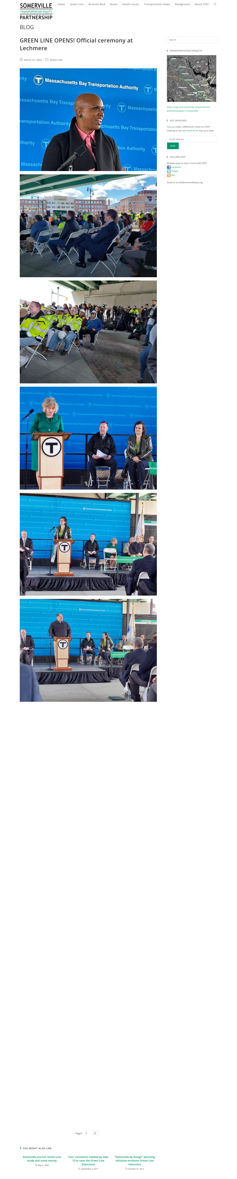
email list (191, 130)
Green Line (56, 59)
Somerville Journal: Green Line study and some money (42, 1158)
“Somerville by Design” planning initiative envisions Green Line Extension (135, 1160)
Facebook (174, 167)
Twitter (172, 171)
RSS (171, 175)
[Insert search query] (192, 40)
